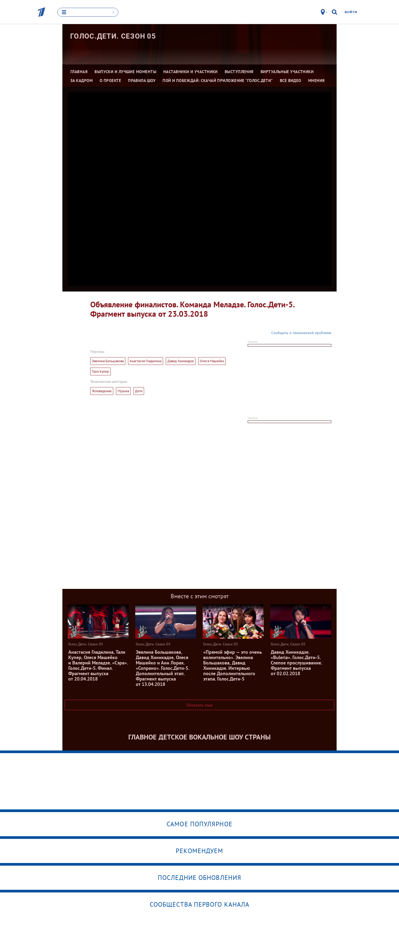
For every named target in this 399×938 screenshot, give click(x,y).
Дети (138, 391)
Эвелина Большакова (108, 361)
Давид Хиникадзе (180, 361)
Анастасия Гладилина (145, 361)
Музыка (123, 391)
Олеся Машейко (212, 361)
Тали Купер (100, 371)
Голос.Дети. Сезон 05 (113, 36)
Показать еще (199, 705)
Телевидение (102, 391)
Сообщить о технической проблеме (301, 332)
